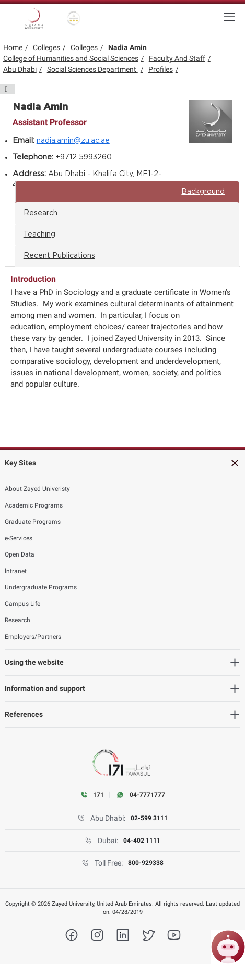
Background (203, 191)
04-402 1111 (141, 840)
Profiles (160, 69)
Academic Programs (34, 505)
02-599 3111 (149, 818)
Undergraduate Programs (41, 587)
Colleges (46, 47)
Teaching (39, 234)
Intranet (16, 571)
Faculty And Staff (177, 58)
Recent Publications (59, 255)
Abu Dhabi (20, 69)
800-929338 (146, 863)
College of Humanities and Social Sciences (70, 58)
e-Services (18, 538)
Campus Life (22, 604)
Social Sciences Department (92, 69)
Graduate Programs (33, 521)
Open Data (19, 554)
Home (12, 47)
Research (40, 213)
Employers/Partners (33, 636)
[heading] (123, 463)
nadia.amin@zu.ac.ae (73, 140)
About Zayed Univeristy (37, 488)
